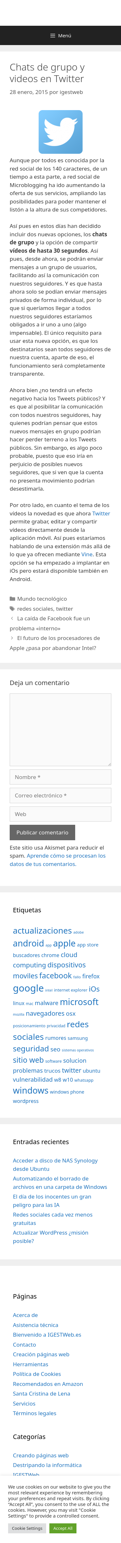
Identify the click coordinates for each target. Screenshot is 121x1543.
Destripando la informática (47, 1465)
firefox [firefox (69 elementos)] (91, 976)
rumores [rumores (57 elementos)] (55, 1037)
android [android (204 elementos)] (28, 943)
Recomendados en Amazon (48, 1384)
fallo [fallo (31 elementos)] (77, 976)
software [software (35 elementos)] (53, 1061)
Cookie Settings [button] (27, 1528)
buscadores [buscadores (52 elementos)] (26, 955)
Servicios (24, 1403)
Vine (87, 554)
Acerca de (25, 1315)
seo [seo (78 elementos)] (55, 1049)
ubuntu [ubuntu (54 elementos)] (91, 1070)
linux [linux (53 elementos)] (19, 1003)
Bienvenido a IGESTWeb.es (47, 1334)
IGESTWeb (26, 1475)
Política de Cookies (37, 1374)
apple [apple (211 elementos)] (64, 943)
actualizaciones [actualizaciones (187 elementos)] (42, 930)
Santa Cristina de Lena (41, 1393)
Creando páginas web (41, 1455)
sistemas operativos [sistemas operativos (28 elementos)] (78, 1050)
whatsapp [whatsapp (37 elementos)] (84, 1080)
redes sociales (35, 608)
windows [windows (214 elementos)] (30, 1090)
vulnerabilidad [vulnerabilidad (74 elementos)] (33, 1079)
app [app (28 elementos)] (48, 945)
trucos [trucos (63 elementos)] (52, 1070)
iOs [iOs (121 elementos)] (94, 989)
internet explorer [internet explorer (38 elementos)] (70, 990)
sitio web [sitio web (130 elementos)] (28, 1060)
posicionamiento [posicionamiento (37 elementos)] (29, 1026)
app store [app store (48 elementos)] (87, 944)
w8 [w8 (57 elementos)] (57, 1079)
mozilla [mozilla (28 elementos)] (19, 1014)
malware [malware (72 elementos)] (46, 1003)
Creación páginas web (41, 1354)
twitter (64, 608)
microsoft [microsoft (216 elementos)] (79, 1002)
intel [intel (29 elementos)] (49, 990)
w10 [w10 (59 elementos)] (68, 1079)
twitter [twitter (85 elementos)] (71, 1070)
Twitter (101, 513)
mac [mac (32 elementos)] (29, 1003)
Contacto (24, 1344)
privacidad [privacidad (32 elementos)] (56, 1025)
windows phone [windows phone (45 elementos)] (67, 1092)
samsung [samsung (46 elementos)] (78, 1038)
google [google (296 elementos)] (28, 988)
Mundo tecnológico (42, 598)
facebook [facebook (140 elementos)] (55, 975)
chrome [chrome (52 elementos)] (50, 955)
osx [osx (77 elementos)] (71, 1013)
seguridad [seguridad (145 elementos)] (31, 1048)
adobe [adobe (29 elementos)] (78, 932)
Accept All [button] (62, 1528)
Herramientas (30, 1364)
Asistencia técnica (35, 1325)
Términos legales (34, 1413)
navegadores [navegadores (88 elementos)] (45, 1013)
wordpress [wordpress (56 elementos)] (26, 1101)
